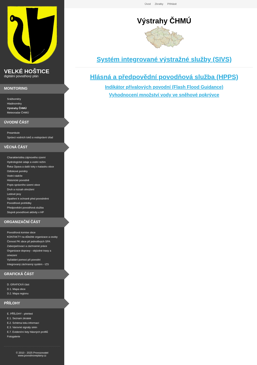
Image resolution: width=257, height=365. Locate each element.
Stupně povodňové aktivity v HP (25, 212)
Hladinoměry (14, 103)
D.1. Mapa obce (16, 289)
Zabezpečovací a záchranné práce (27, 246)
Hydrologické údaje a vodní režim (26, 161)
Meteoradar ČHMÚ (18, 112)
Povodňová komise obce (21, 232)
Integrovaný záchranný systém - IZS (28, 264)
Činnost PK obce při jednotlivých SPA (28, 241)
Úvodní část (16, 122)
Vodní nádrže (14, 175)
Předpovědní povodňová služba (25, 207)
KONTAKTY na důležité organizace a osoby (32, 236)
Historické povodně (18, 180)
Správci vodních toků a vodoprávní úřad (30, 137)
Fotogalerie (13, 336)
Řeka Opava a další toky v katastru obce (30, 166)
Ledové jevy (14, 194)
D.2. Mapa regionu (18, 293)
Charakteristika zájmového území (26, 157)
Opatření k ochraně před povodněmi (28, 198)
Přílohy (12, 303)
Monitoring (16, 88)
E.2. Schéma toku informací (23, 322)
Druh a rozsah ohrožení (20, 189)
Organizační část (22, 222)
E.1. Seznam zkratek (19, 318)
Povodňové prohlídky (19, 203)
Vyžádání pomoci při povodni (23, 259)
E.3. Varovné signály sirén (22, 327)
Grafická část (19, 274)
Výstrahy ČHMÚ (17, 108)
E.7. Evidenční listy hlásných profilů (27, 331)
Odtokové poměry (17, 171)
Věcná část (16, 147)
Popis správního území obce (23, 184)
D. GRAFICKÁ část (18, 284)
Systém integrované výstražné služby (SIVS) (164, 59)
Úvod (148, 3)
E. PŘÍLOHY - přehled (20, 313)
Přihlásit (171, 3)
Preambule (13, 132)
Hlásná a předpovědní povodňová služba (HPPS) (164, 76)
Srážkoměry (14, 98)
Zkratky (159, 3)
